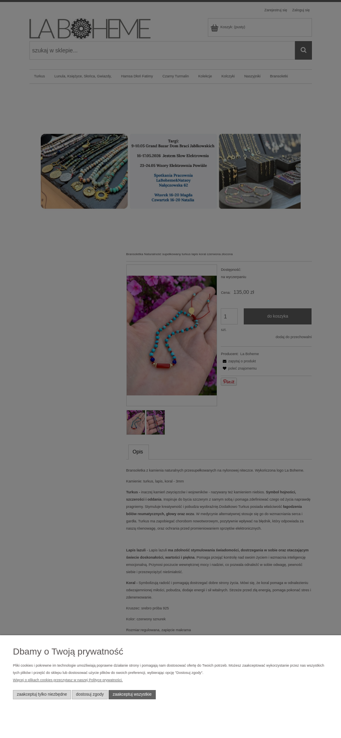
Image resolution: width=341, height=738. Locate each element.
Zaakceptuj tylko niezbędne (42, 694)
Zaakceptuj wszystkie (132, 694)
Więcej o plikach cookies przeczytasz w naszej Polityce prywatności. (68, 680)
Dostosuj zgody (90, 694)
